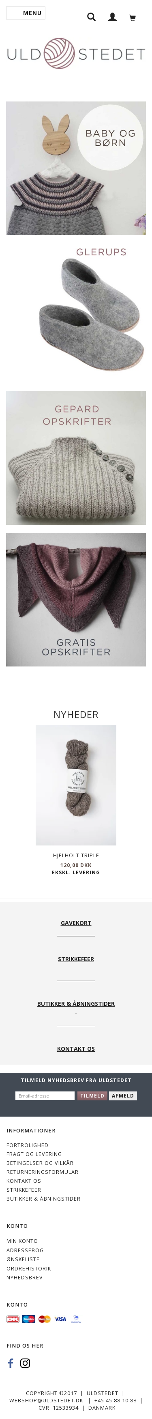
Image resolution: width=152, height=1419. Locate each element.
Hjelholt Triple (76, 855)
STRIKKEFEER (23, 1189)
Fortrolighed (27, 1145)
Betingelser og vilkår (40, 1163)
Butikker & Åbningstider (43, 1198)
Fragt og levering (34, 1154)
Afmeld (123, 1095)
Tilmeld (92, 1095)
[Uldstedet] (76, 51)
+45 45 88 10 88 (115, 1400)
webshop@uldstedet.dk (46, 1400)
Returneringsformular (42, 1172)
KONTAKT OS (23, 1180)
